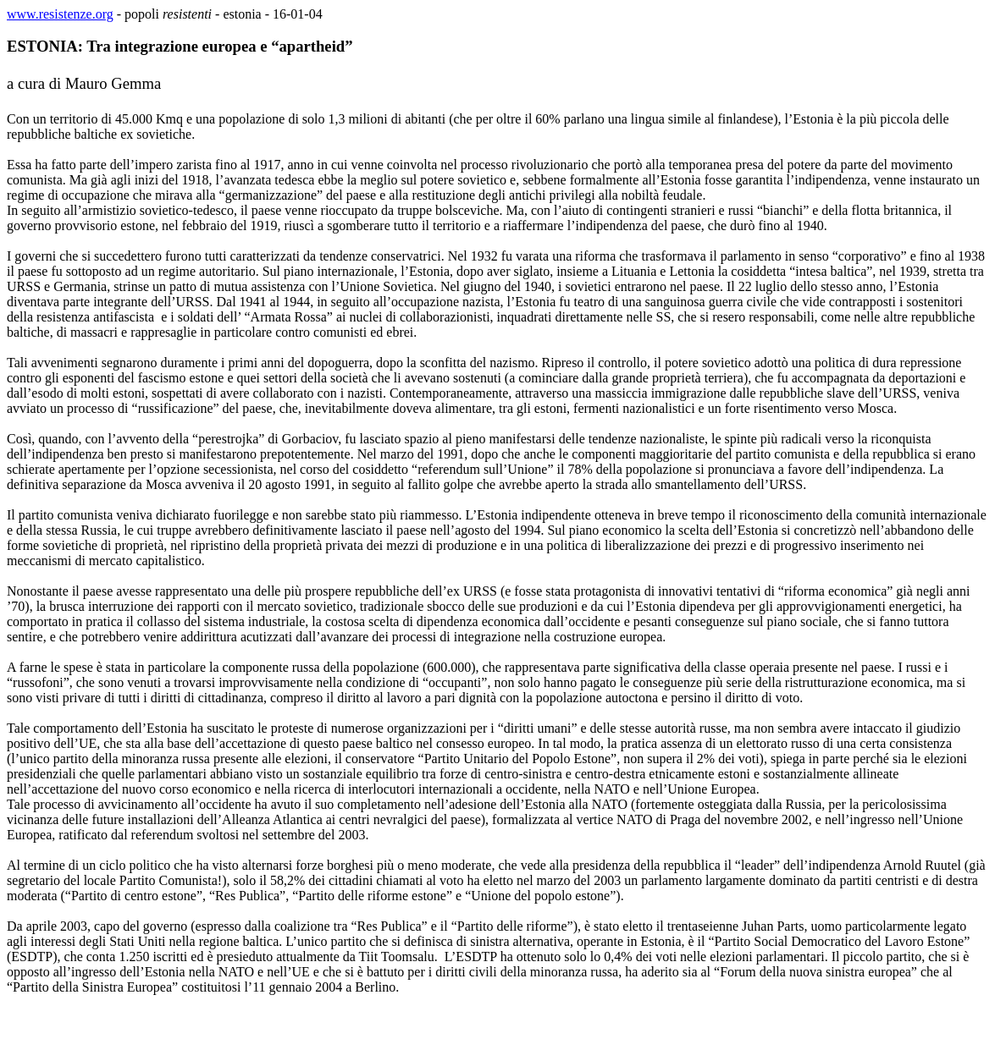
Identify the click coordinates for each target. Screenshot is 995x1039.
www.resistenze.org (60, 14)
